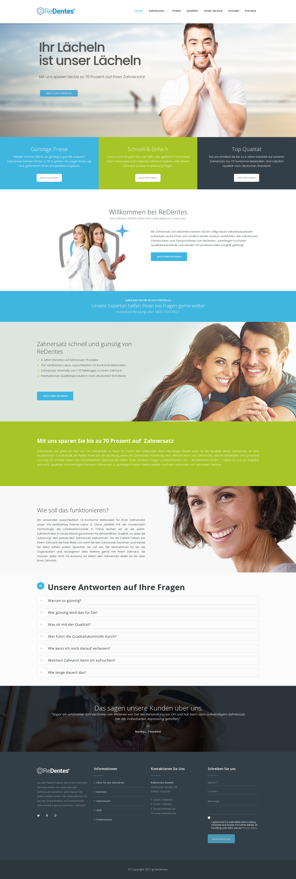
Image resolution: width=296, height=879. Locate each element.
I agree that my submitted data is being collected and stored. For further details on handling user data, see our (234, 825)
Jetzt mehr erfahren (169, 256)
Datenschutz (104, 819)
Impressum (103, 801)
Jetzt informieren (49, 177)
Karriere (101, 792)
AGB (99, 810)
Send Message (221, 839)
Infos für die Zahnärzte (110, 782)
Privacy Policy (249, 828)
